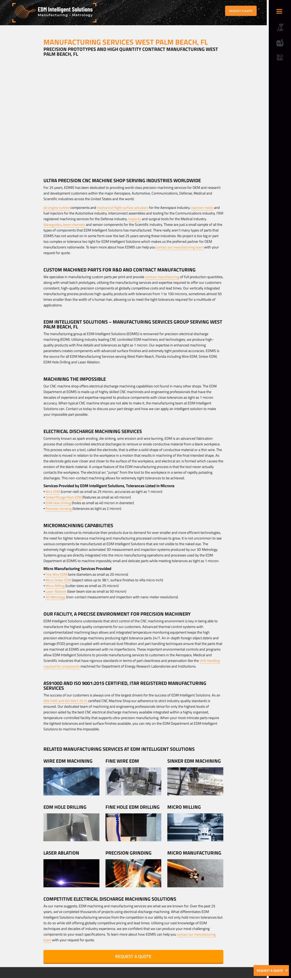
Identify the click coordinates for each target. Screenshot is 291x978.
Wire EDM (53, 491)
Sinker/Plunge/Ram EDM (64, 497)
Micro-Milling (55, 585)
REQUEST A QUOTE (240, 11)
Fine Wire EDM (56, 574)
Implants (142, 219)
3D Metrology (55, 597)
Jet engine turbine (56, 207)
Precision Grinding (59, 508)
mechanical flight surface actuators (124, 207)
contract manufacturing (163, 277)
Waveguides (52, 224)
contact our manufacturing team (181, 247)
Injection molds (206, 207)
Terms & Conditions (79, 975)
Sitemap (96, 975)
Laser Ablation (56, 591)
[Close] (286, 970)
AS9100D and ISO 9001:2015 (66, 701)
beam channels (75, 224)
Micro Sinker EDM (59, 580)
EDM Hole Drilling (58, 503)
